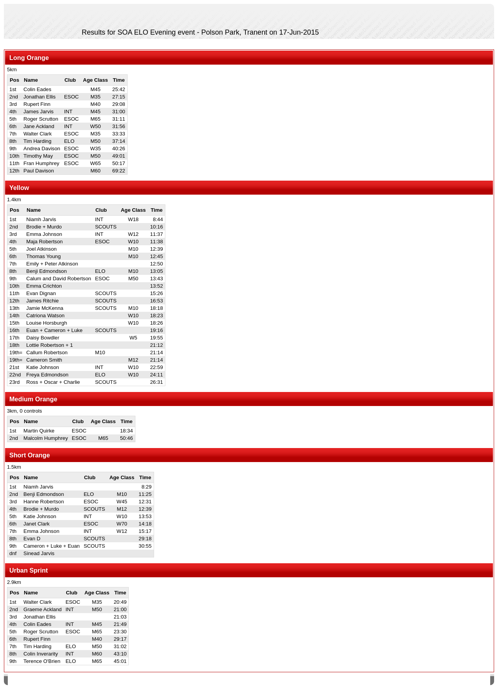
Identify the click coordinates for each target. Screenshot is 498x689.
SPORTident (73, 681)
